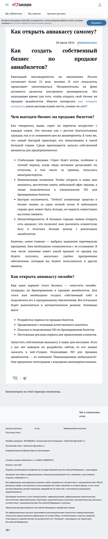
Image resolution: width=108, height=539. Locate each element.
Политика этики (13, 432)
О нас (37, 428)
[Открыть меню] (7, 4)
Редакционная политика (75, 428)
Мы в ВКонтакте (13, 13)
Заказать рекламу (56, 13)
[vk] (15, 378)
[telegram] (25, 378)
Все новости (34, 13)
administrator (87, 42)
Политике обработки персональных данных (31, 23)
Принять (96, 22)
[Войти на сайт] (99, 4)
